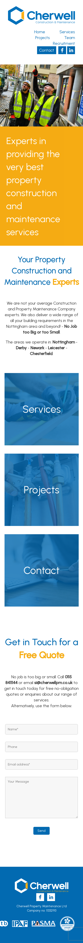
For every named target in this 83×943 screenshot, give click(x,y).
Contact (46, 50)
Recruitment (64, 43)
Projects (42, 37)
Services (67, 31)
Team (69, 37)
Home (39, 31)
